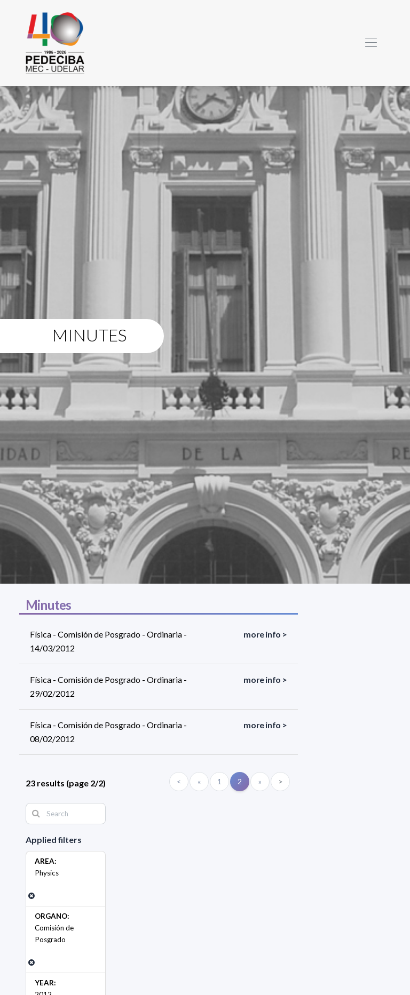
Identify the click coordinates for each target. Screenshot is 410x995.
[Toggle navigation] (370, 42)
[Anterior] (199, 781)
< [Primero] (179, 781)
